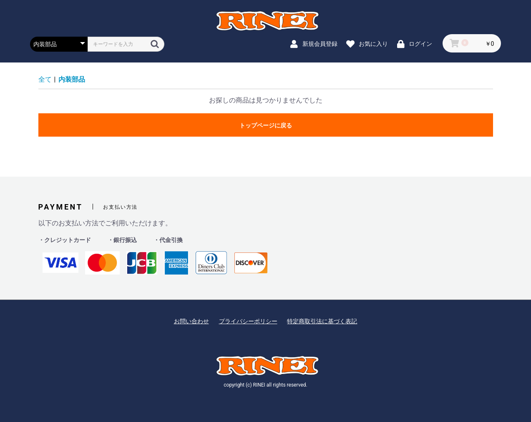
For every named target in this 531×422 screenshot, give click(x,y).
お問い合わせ (191, 321)
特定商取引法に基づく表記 (322, 321)
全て (45, 79)
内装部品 (71, 79)
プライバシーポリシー (248, 321)
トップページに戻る (265, 125)
